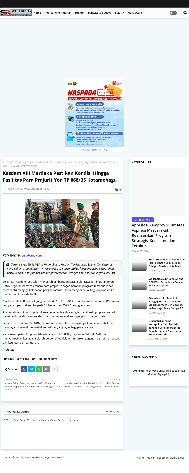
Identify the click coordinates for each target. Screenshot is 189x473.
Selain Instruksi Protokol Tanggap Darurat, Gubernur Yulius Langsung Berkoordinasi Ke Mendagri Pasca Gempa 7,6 (166, 303)
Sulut (118, 12)
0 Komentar (113, 411)
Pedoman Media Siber (170, 457)
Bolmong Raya (24, 162)
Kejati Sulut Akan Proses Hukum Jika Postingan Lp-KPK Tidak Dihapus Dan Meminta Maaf (167, 263)
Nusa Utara (135, 12)
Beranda (8, 162)
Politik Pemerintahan (58, 12)
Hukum (79, 12)
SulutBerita (33, 457)
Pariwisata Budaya (99, 12)
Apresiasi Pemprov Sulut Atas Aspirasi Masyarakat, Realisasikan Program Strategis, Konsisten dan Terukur (158, 235)
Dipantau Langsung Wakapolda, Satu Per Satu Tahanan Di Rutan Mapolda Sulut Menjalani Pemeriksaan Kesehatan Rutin (165, 327)
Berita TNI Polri (26, 359)
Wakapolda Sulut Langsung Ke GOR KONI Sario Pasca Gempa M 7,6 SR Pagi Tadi (166, 282)
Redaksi (150, 457)
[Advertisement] (94, 50)
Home (37, 12)
